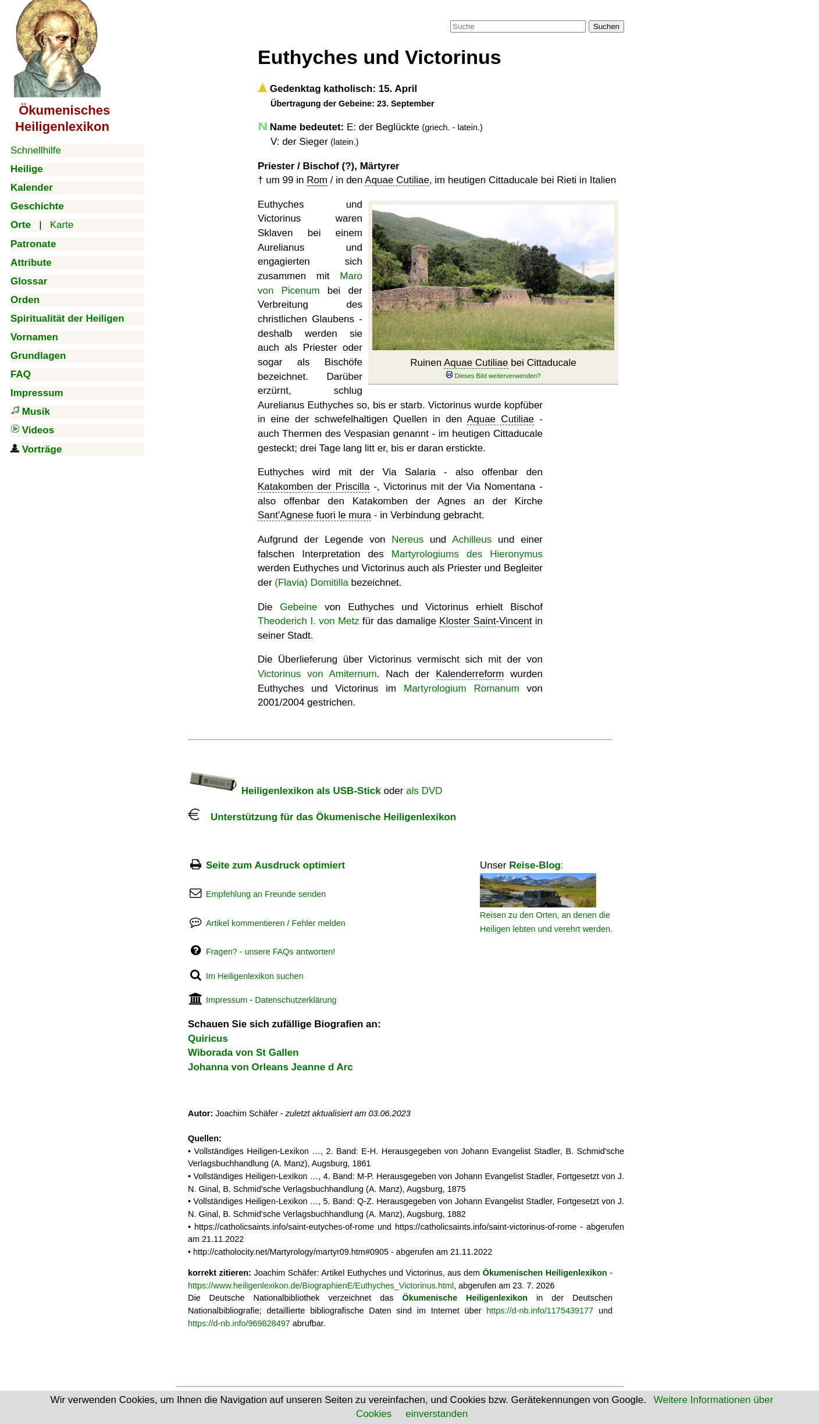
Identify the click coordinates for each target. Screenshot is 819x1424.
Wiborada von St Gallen (243, 1052)
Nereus (407, 539)
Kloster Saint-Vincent (485, 620)
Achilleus (472, 539)
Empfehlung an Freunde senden (266, 894)
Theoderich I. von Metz (308, 620)
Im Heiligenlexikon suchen (255, 976)
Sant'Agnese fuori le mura (314, 515)
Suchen (606, 26)
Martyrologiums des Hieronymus (467, 554)
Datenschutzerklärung (295, 1000)
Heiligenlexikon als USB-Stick (284, 790)
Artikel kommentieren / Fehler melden (276, 923)
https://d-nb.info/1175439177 (539, 1310)
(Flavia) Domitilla (311, 582)
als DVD (424, 790)
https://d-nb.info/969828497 (239, 1323)
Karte (62, 224)
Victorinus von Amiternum (317, 673)
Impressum (226, 1000)
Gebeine (298, 607)
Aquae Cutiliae (397, 180)
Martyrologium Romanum (461, 688)
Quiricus (208, 1038)
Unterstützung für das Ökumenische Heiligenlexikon (322, 817)
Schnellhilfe (35, 150)
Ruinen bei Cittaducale (493, 368)
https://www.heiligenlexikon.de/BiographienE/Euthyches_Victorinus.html (321, 1285)
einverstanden (436, 1413)
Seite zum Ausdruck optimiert (275, 865)
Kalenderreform (470, 673)
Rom (317, 180)
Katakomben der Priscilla (313, 486)
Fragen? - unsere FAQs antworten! (270, 951)
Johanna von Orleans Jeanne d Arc (270, 1067)
